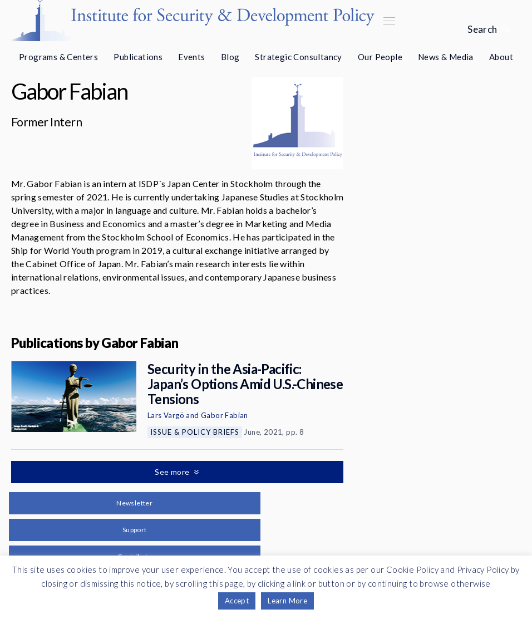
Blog (230, 57)
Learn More (287, 600)
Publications (138, 57)
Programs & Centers (58, 57)
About (501, 57)
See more (173, 471)
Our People (380, 57)
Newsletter (134, 503)
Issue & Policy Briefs (194, 432)
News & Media (446, 57)
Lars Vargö (165, 415)
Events (191, 57)
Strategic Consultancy (298, 57)
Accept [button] (237, 600)
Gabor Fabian (224, 415)
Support (134, 529)
